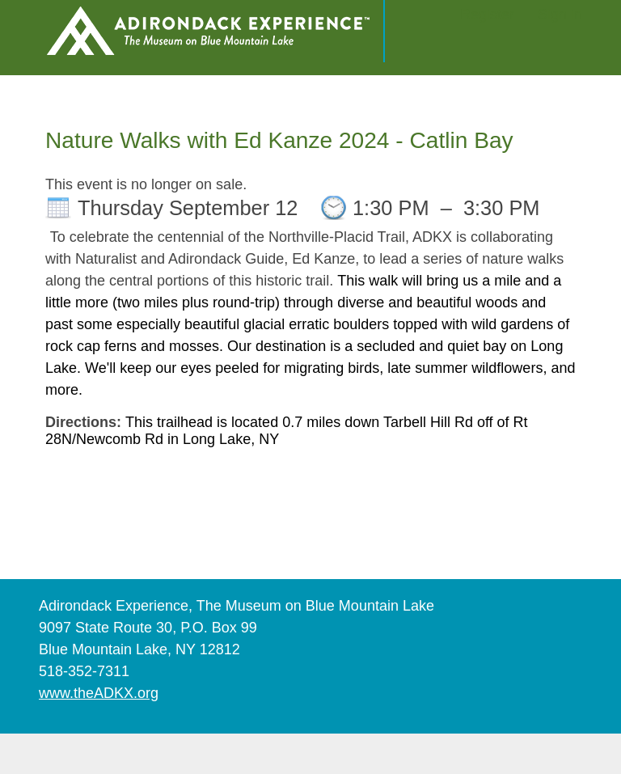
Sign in (560, 14)
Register (487, 14)
